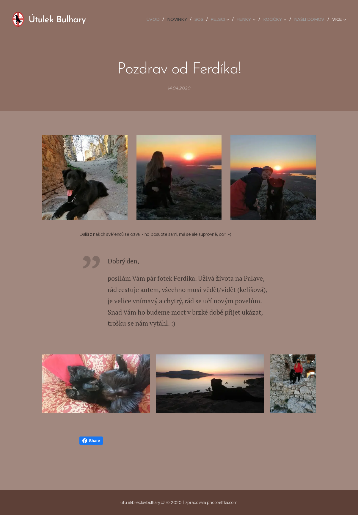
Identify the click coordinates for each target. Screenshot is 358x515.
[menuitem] (156, 19)
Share (91, 441)
